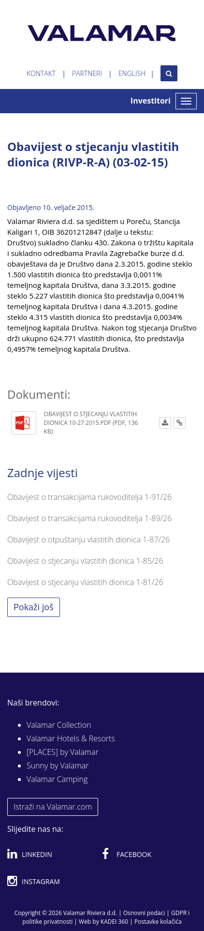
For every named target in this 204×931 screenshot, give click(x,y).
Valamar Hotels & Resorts (71, 738)
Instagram (33, 879)
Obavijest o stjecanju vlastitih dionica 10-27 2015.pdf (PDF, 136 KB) (91, 422)
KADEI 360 (114, 921)
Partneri (87, 73)
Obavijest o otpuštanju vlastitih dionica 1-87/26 (88, 539)
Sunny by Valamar (57, 765)
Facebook (126, 852)
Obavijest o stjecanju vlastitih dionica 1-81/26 (85, 582)
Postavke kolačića (158, 921)
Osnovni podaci (144, 913)
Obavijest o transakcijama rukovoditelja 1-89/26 (89, 518)
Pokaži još (34, 607)
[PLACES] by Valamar (63, 752)
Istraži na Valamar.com (53, 806)
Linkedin (29, 852)
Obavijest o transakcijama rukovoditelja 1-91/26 (89, 497)
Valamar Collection (59, 725)
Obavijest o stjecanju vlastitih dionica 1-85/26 (85, 561)
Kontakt (41, 73)
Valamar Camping (57, 779)
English (132, 73)
